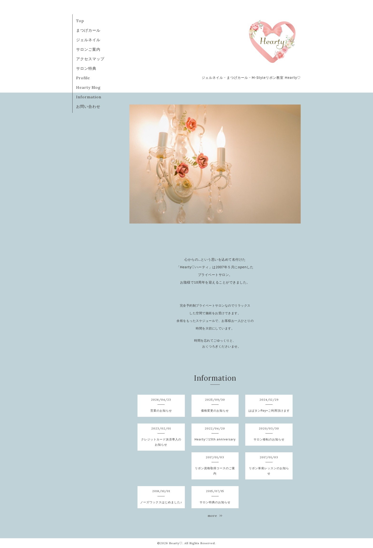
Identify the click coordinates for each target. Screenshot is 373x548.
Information (88, 97)
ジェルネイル (88, 39)
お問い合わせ (88, 106)
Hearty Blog (88, 87)
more (215, 515)
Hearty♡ (175, 543)
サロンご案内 (88, 49)
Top (80, 20)
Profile (83, 77)
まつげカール (88, 30)
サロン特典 (86, 68)
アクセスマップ (90, 58)
